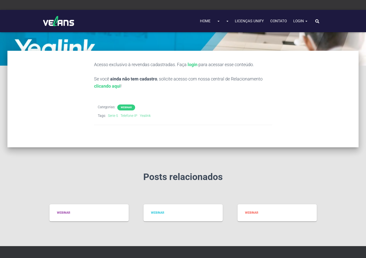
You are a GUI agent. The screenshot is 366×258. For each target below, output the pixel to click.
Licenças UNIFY (249, 21)
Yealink (145, 116)
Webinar (126, 107)
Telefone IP (129, 116)
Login (300, 21)
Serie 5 (113, 116)
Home (205, 21)
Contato (278, 21)
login (192, 64)
